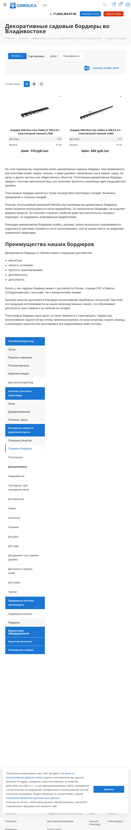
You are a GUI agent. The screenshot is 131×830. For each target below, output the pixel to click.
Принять (109, 789)
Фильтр (17, 55)
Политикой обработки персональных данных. (33, 797)
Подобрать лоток (90, 13)
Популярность (71, 56)
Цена (54, 56)
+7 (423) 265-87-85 (63, 13)
